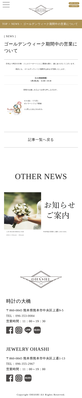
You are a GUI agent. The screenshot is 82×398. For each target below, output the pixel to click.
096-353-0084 (25, 315)
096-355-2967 (25, 363)
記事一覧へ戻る (41, 140)
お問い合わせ (74, 3)
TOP (4, 23)
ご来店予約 (74, 6)
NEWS (15, 23)
